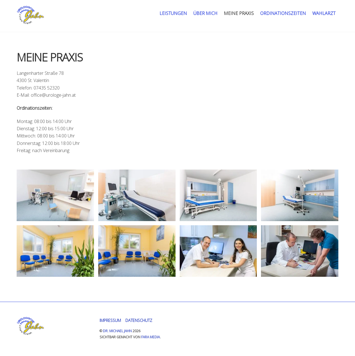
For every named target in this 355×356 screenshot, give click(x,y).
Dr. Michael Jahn (117, 331)
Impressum (110, 320)
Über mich (205, 13)
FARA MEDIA (150, 337)
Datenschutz (138, 320)
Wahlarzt (324, 13)
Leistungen (173, 13)
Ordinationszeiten (283, 13)
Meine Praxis (239, 13)
